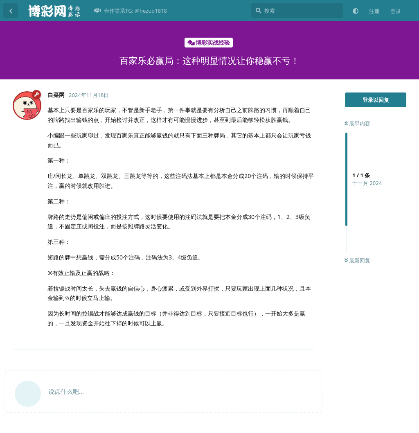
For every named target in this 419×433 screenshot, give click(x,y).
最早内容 (357, 123)
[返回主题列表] (10, 10)
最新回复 (357, 260)
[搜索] (297, 10)
